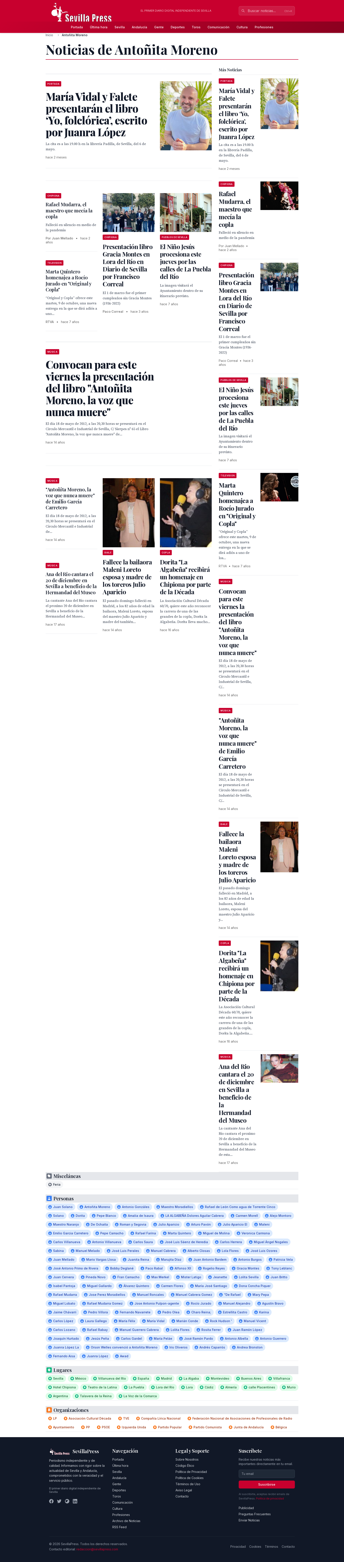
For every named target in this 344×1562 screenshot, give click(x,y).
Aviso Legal (184, 1490)
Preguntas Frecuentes (255, 1514)
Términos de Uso (188, 1484)
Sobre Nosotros (187, 1459)
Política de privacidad (270, 1498)
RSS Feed (119, 1527)
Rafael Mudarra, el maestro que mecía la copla (69, 210)
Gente (159, 27)
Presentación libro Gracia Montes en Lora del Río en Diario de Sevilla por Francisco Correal (127, 265)
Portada (77, 27)
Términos (271, 1546)
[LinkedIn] (75, 1501)
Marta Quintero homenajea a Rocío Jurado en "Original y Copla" (68, 280)
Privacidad (238, 1546)
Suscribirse (266, 1484)
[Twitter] (59, 1501)
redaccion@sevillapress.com (97, 1549)
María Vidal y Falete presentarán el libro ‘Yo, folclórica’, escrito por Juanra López (236, 113)
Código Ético (185, 1465)
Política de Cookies (190, 1478)
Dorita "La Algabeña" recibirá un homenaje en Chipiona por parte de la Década (185, 577)
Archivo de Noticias (126, 1521)
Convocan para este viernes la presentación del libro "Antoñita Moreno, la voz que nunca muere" (237, 622)
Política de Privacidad (191, 1472)
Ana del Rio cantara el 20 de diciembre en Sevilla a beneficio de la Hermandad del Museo (71, 583)
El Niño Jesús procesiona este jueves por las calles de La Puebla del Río (185, 261)
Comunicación (218, 27)
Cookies (255, 1546)
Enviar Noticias (249, 1520)
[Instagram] (67, 1501)
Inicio (49, 35)
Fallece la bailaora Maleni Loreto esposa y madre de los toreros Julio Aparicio (127, 577)
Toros (196, 27)
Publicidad (246, 1508)
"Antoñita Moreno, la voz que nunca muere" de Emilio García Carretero (70, 498)
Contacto (182, 1496)
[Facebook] (51, 1501)
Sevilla (120, 27)
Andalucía (139, 27)
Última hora (99, 27)
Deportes (178, 27)
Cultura (242, 27)
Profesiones (264, 27)
